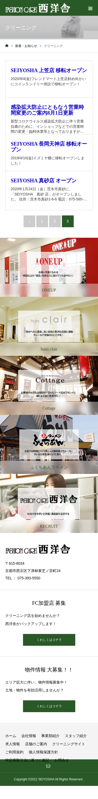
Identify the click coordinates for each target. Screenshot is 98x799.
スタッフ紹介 (76, 736)
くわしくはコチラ (49, 640)
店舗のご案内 (36, 744)
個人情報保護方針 (43, 752)
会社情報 (28, 736)
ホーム (10, 736)
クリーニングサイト (68, 744)
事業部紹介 (50, 736)
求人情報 (12, 744)
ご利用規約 (14, 752)
